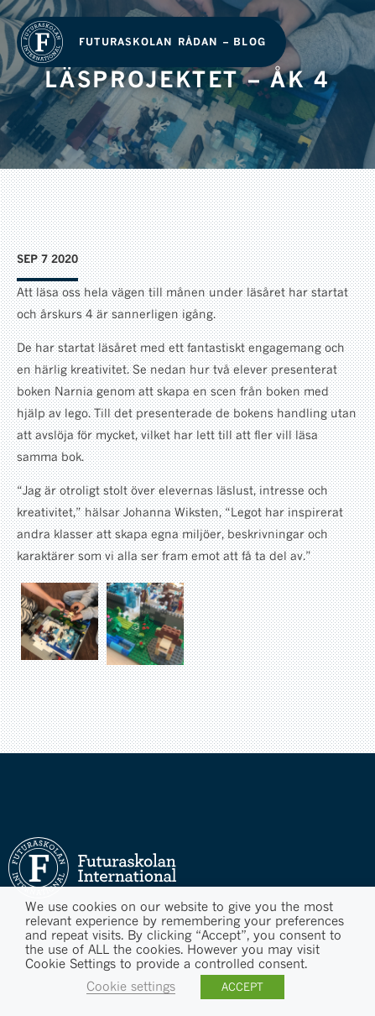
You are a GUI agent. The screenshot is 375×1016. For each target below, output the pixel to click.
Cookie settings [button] (130, 986)
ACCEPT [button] (242, 986)
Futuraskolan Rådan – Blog (172, 41)
